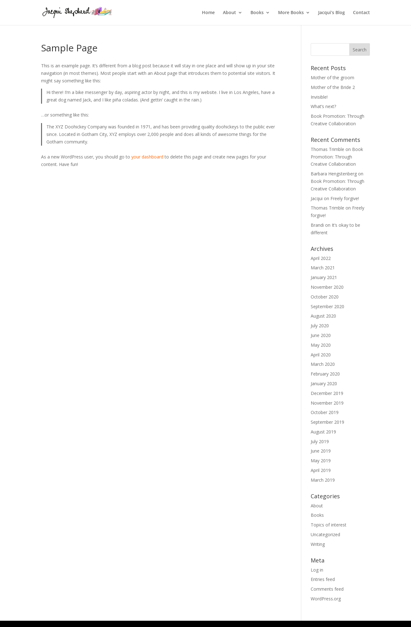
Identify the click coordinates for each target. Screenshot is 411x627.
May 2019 (321, 461)
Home (208, 12)
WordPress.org (326, 599)
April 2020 (321, 355)
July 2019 (320, 441)
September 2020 (327, 306)
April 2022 (321, 258)
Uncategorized (325, 534)
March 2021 (323, 268)
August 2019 (323, 432)
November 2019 (327, 403)
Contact (361, 12)
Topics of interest (328, 525)
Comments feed (327, 589)
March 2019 (323, 480)
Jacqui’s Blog (331, 12)
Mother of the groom (332, 77)
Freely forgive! (344, 198)
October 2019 (325, 412)
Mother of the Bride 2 (333, 87)
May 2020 (321, 345)
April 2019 (321, 470)
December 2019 (327, 393)
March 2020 (323, 364)
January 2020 (324, 383)
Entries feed (323, 579)
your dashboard (147, 157)
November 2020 (327, 287)
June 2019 (321, 451)
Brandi (317, 225)
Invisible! (319, 97)
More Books (291, 12)
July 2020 (320, 326)
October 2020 (325, 297)
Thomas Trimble (327, 149)
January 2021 (324, 277)
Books (257, 12)
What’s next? (323, 106)
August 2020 (323, 316)
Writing (318, 544)
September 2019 (327, 422)
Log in (317, 570)
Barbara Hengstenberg (334, 174)
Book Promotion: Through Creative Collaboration (337, 156)
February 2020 (325, 374)
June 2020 (321, 335)
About (229, 12)
